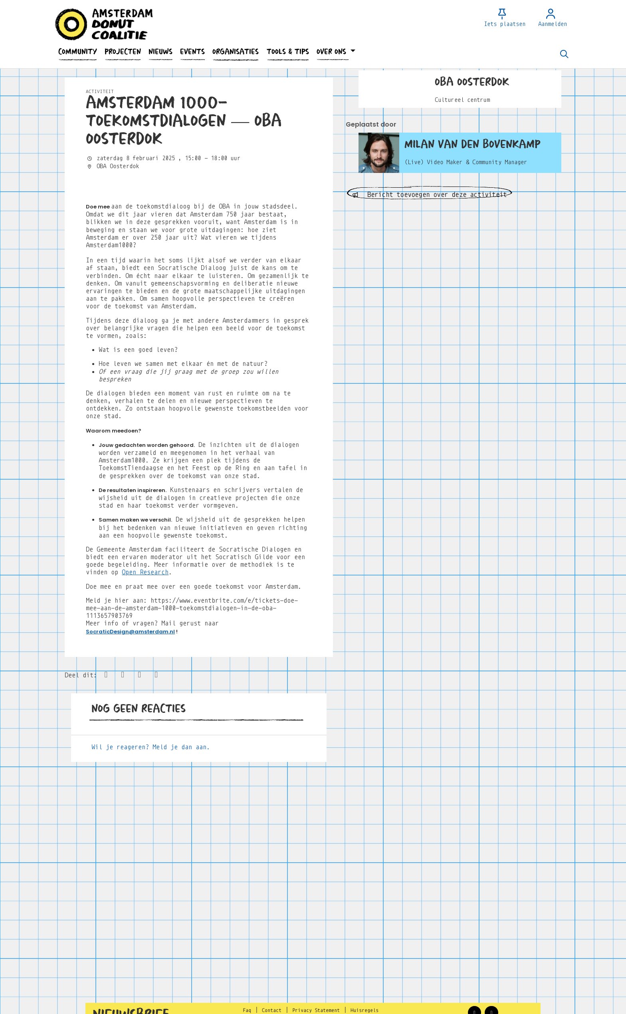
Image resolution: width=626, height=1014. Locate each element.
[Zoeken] (564, 54)
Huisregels (364, 1010)
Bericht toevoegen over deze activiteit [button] (429, 194)
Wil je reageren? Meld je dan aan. (150, 908)
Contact (271, 1010)
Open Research (145, 733)
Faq (247, 1010)
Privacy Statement (316, 1010)
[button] (77, 52)
